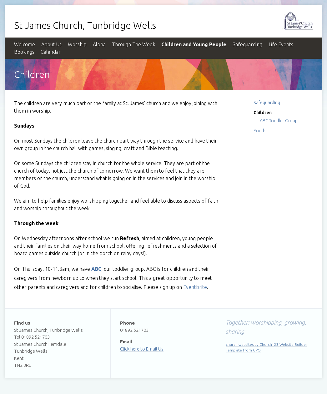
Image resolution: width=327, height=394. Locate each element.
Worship (77, 44)
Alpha (99, 44)
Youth (259, 130)
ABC (96, 269)
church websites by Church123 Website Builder (266, 344)
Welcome (24, 44)
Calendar (51, 52)
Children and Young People (193, 44)
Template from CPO (243, 350)
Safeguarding (247, 44)
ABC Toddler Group (279, 120)
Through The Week (133, 44)
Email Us (155, 348)
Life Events (281, 44)
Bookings (24, 52)
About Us (51, 44)
